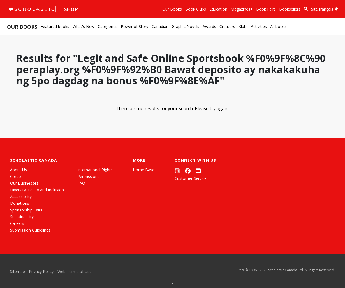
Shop (71, 9)
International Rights (95, 169)
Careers (17, 223)
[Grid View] (77, 277)
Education (218, 9)
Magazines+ (242, 9)
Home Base (143, 169)
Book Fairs (266, 9)
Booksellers (289, 9)
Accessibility (21, 196)
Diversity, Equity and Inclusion (37, 189)
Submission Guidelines (30, 230)
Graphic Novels (185, 26)
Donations (19, 203)
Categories (107, 26)
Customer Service (191, 178)
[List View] (86, 277)
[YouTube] (198, 171)
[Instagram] (177, 171)
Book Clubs (195, 9)
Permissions (88, 176)
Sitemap (17, 271)
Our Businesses (24, 183)
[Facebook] (188, 171)
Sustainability (22, 216)
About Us (18, 169)
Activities (259, 26)
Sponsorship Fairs (26, 210)
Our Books (172, 9)
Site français (324, 9)
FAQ (81, 183)
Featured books (55, 26)
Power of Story (134, 26)
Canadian (160, 26)
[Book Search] (306, 9)
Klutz (243, 26)
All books (278, 26)
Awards (209, 26)
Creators (227, 26)
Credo (15, 176)
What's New (83, 26)
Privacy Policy (41, 271)
